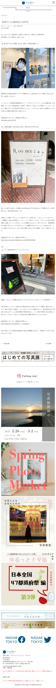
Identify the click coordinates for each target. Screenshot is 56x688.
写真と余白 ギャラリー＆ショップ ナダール (16, 655)
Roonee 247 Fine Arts (31, 208)
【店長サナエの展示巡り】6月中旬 (14, 22)
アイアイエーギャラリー (28, 300)
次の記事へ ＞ (50, 343)
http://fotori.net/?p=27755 (8, 120)
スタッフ (10, 26)
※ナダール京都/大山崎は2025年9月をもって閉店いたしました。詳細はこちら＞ (23, 680)
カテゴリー (4, 15)
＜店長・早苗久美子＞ (18, 26)
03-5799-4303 (9, 663)
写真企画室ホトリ (14, 93)
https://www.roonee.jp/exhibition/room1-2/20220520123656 (18, 240)
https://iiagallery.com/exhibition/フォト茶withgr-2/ (15, 324)
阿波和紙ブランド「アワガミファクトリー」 (29, 103)
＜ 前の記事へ (5, 343)
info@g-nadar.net (25, 663)
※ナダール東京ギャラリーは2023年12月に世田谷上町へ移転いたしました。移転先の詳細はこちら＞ (28, 672)
